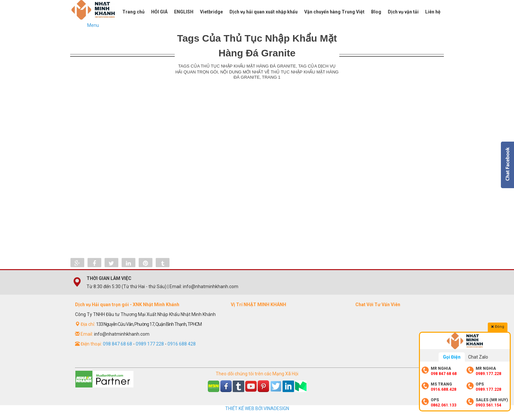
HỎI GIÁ (159, 11)
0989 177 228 (150, 343)
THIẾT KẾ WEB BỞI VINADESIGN (257, 408)
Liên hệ (433, 11)
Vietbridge (211, 11)
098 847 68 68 (117, 343)
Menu (93, 25)
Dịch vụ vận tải (403, 11)
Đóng (497, 327)
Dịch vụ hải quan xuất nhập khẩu (263, 11)
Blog (376, 11)
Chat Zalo (478, 357)
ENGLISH (183, 11)
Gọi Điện (452, 357)
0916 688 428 (182, 343)
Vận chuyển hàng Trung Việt (334, 11)
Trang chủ (133, 11)
